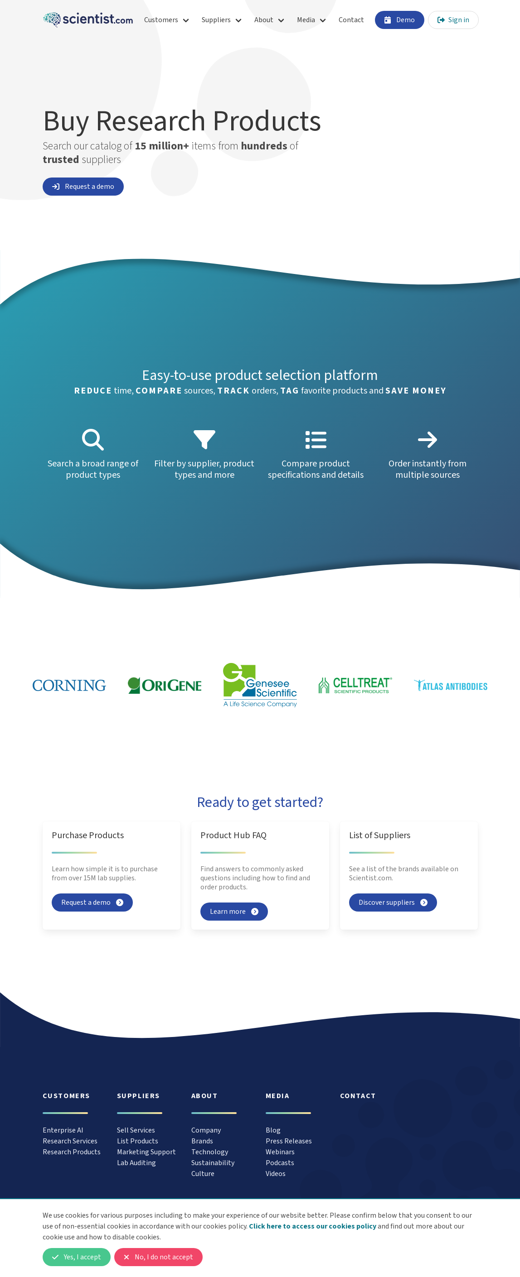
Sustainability (212, 1163)
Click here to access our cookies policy (312, 1226)
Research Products (72, 1152)
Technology (209, 1152)
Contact (351, 20)
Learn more (234, 912)
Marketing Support (146, 1152)
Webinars (280, 1152)
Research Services (70, 1141)
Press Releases (289, 1141)
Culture (202, 1174)
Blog (273, 1130)
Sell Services (136, 1130)
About (263, 20)
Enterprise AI (63, 1130)
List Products (137, 1141)
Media (306, 20)
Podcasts (280, 1163)
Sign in (453, 20)
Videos (276, 1174)
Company (206, 1130)
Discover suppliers (393, 902)
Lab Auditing (136, 1163)
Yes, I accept (76, 1257)
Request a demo (83, 187)
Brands (202, 1141)
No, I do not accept (158, 1257)
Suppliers (216, 20)
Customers (161, 20)
